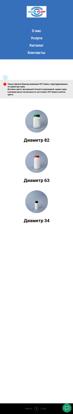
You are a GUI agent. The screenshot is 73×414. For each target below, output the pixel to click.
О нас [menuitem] (36, 31)
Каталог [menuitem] (36, 45)
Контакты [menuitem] (36, 53)
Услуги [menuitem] (36, 38)
